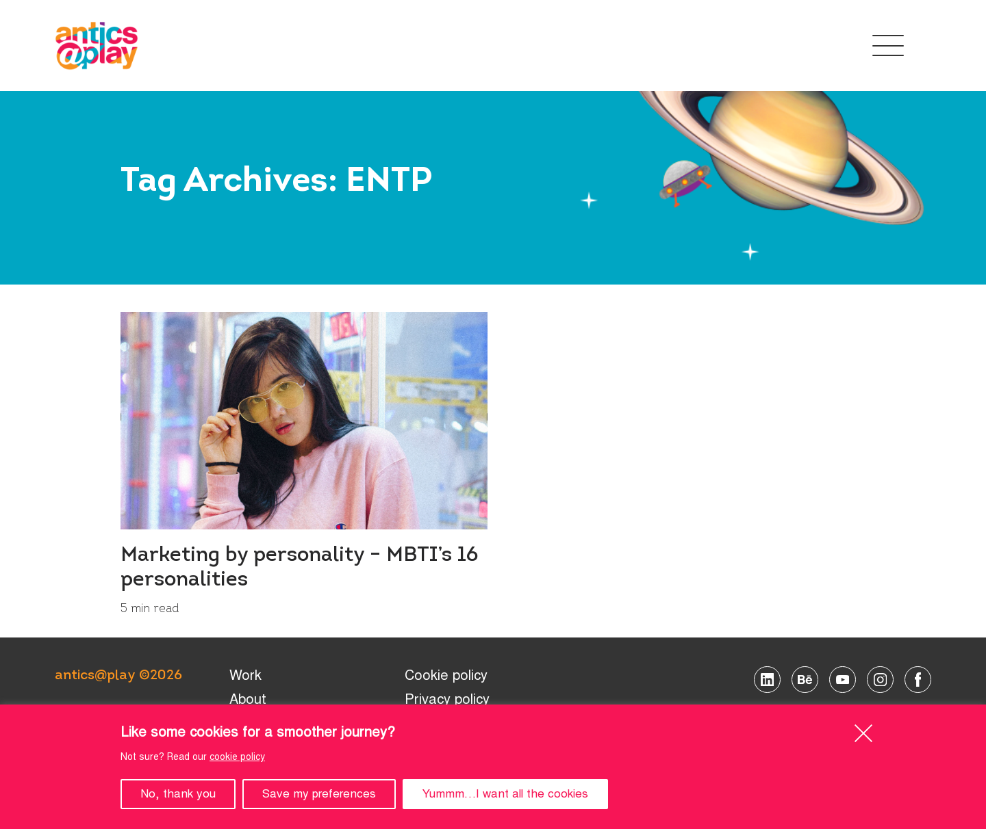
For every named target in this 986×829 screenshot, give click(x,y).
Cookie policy (446, 675)
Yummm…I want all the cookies (505, 794)
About (247, 699)
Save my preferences (319, 794)
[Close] (863, 733)
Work (245, 675)
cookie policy (237, 757)
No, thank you (178, 794)
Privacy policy (447, 699)
